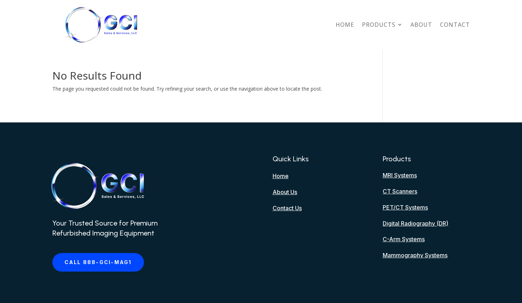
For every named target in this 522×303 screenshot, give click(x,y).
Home (345, 25)
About (421, 25)
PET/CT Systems (405, 207)
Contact (455, 25)
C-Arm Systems (404, 239)
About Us (285, 192)
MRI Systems (400, 175)
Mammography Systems (415, 255)
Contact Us (287, 208)
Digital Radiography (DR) (415, 223)
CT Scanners (400, 191)
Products (379, 25)
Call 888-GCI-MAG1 (98, 262)
